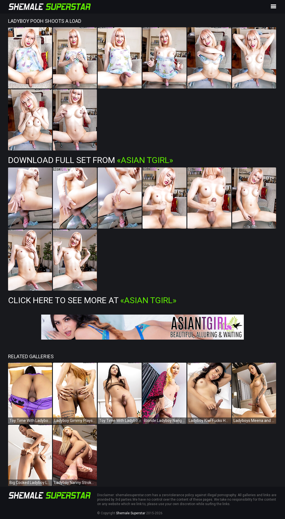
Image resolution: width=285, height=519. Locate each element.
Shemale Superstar (130, 513)
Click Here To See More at (92, 300)
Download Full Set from (90, 160)
